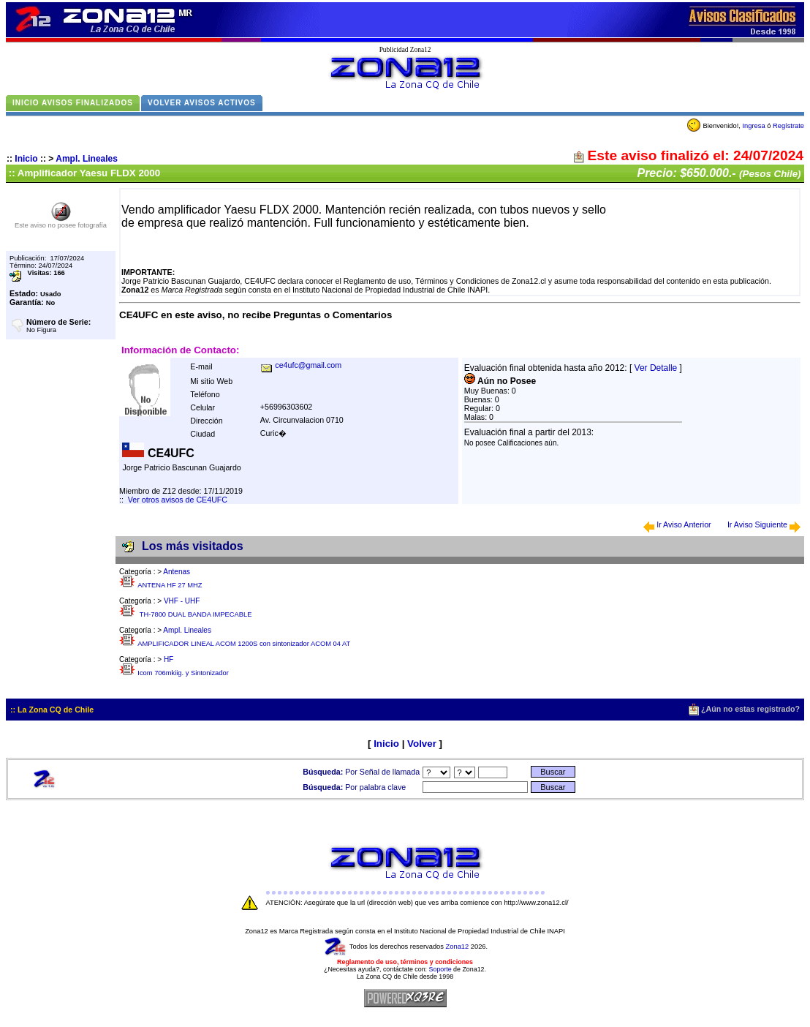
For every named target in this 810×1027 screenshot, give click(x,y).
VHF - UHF (182, 601)
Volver (421, 743)
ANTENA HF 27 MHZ (169, 585)
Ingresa (753, 125)
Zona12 (457, 946)
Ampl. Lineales (87, 159)
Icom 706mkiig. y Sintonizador (182, 673)
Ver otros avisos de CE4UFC (177, 499)
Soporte (440, 969)
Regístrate (788, 125)
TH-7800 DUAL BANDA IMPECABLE (194, 614)
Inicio (26, 159)
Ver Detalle (656, 368)
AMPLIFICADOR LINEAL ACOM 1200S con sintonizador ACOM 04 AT (243, 643)
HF (168, 659)
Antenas (176, 572)
